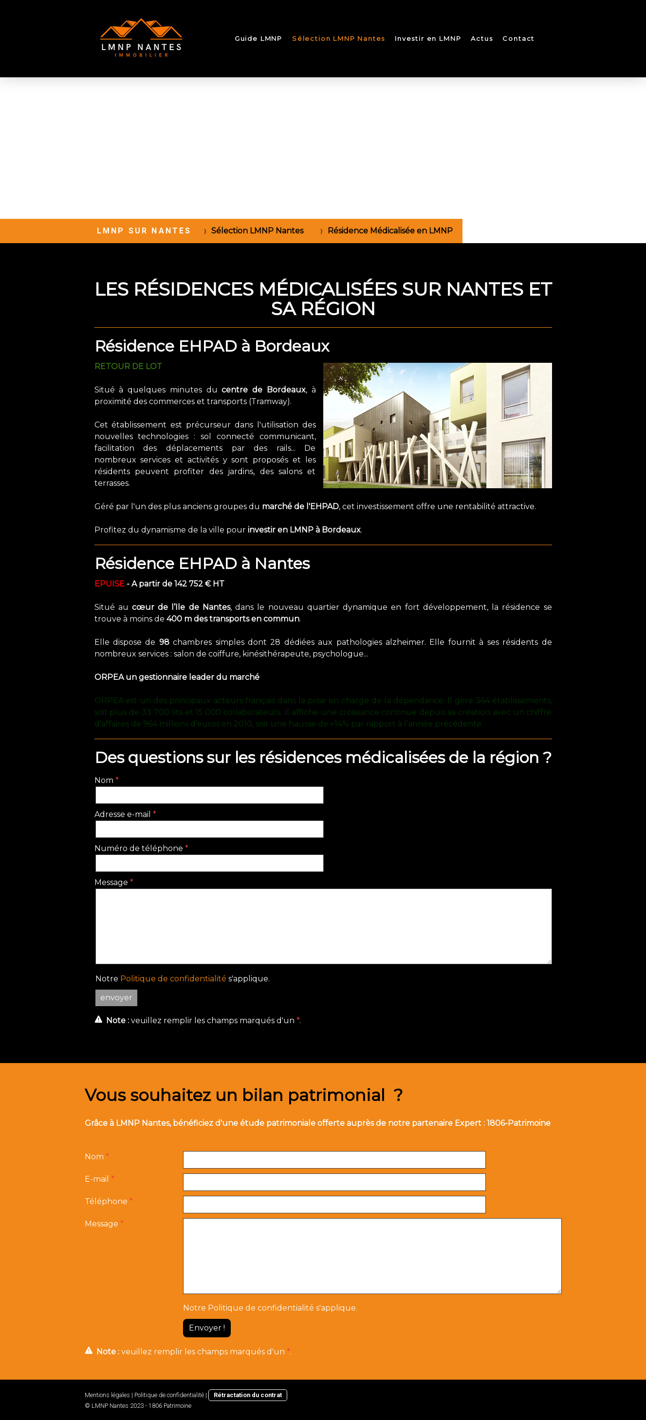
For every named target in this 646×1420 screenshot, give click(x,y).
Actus (482, 38)
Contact (518, 38)
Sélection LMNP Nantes (338, 38)
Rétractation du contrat (248, 1395)
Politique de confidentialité (173, 978)
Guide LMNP (258, 38)
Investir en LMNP (428, 38)
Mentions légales (107, 1395)
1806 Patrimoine (169, 1405)
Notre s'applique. (182, 978)
